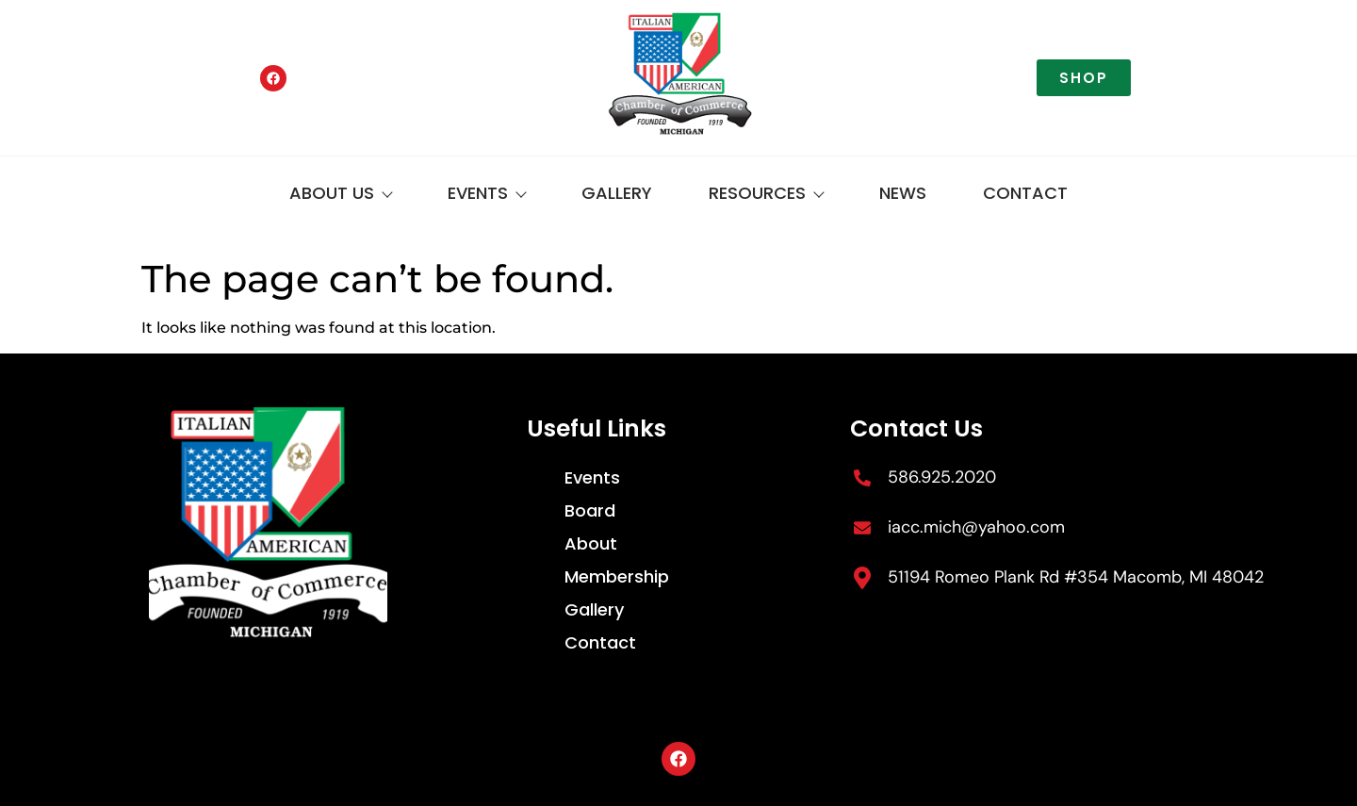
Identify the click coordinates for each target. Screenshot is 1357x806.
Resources (766, 193)
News (902, 193)
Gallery (616, 193)
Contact (1025, 193)
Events (486, 193)
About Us (340, 193)
